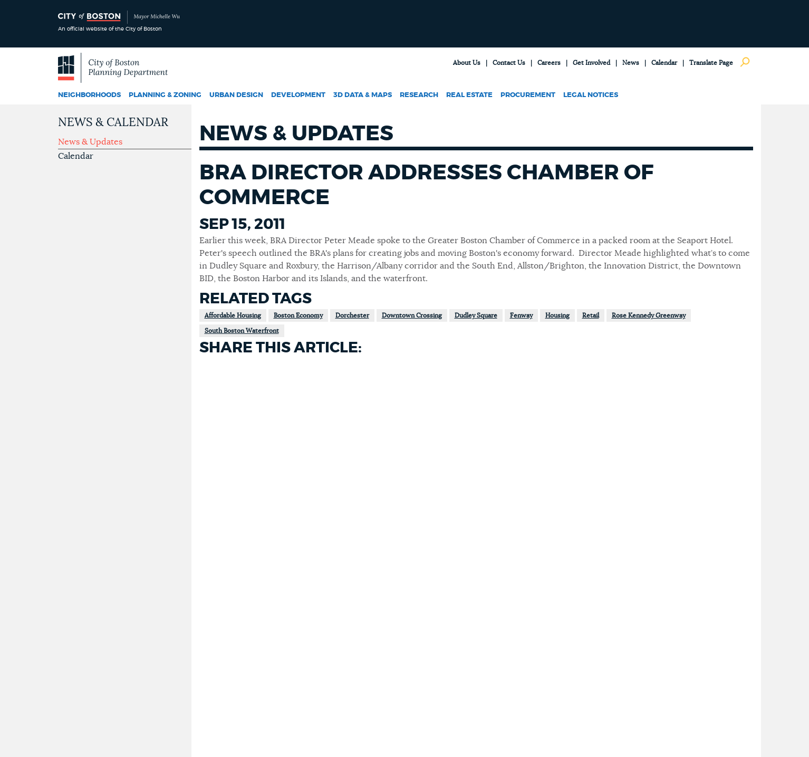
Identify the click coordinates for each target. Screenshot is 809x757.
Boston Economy (298, 315)
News (630, 63)
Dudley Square (476, 315)
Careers (549, 63)
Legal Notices (590, 95)
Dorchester (352, 315)
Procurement (527, 95)
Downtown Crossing (412, 315)
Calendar (664, 63)
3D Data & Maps (362, 95)
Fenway (521, 315)
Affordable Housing (233, 315)
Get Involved (591, 63)
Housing (557, 315)
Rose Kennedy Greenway (649, 315)
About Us (466, 63)
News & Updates (90, 142)
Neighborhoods (89, 95)
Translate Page (711, 63)
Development (298, 95)
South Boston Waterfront (242, 331)
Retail (590, 315)
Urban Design (236, 95)
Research (419, 95)
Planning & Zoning (165, 95)
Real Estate (469, 95)
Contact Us (509, 63)
